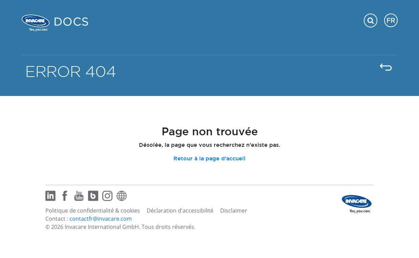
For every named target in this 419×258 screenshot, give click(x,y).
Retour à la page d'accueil (209, 158)
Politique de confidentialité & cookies (92, 210)
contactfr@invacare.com (100, 218)
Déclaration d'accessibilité (180, 210)
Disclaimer (233, 210)
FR (390, 20)
